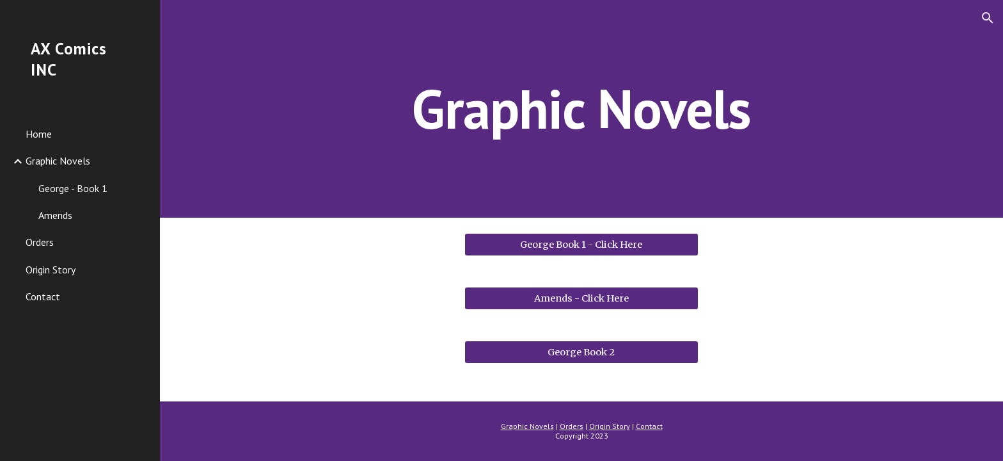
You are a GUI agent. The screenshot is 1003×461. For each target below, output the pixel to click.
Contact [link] (43, 296)
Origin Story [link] (50, 269)
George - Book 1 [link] (72, 188)
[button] (987, 18)
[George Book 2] (581, 352)
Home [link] (39, 133)
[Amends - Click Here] (581, 298)
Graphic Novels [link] (58, 160)
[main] (581, 108)
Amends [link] (55, 215)
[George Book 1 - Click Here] (581, 244)
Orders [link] (40, 242)
